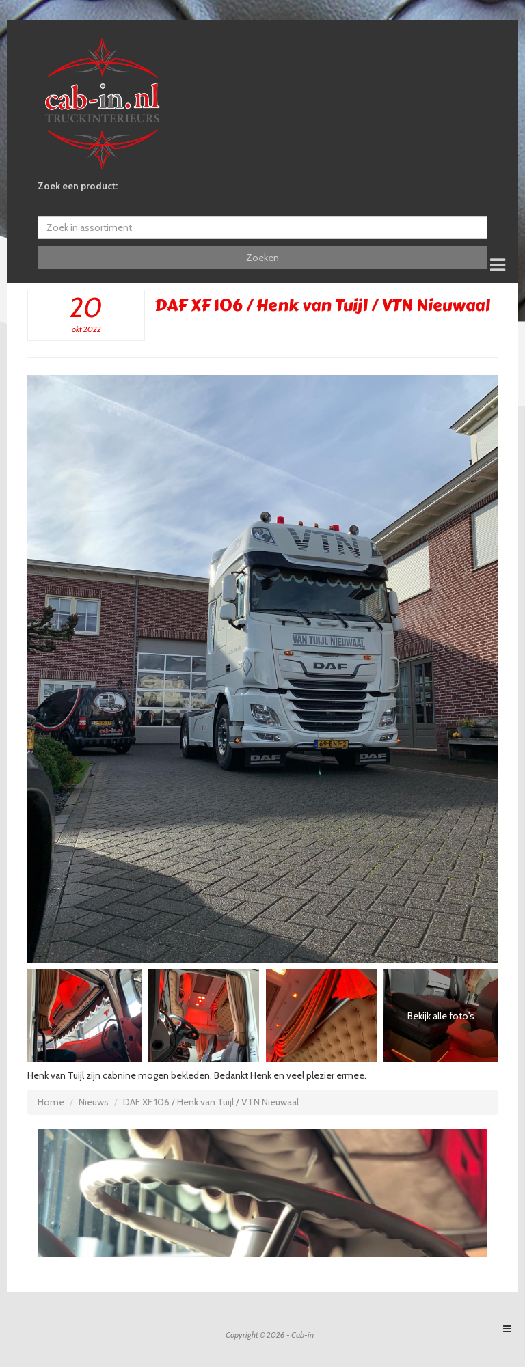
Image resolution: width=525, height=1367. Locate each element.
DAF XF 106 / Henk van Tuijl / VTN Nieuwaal (211, 1102)
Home (51, 1102)
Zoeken (262, 257)
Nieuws (94, 1102)
